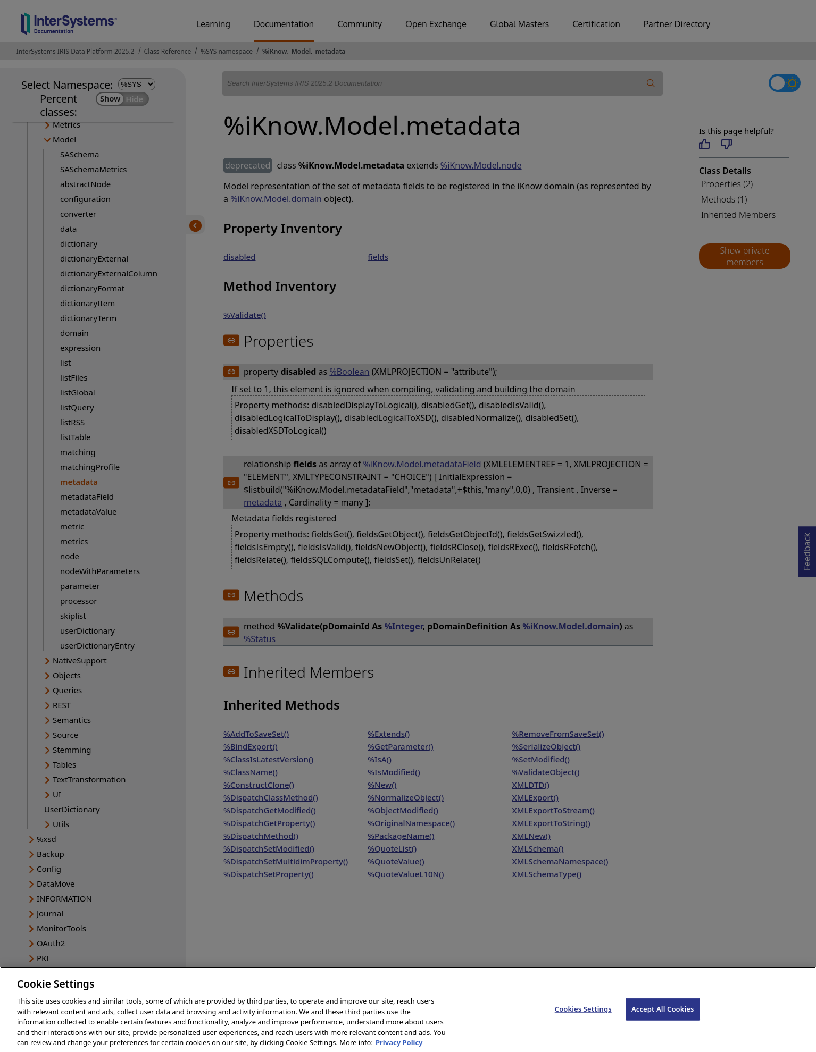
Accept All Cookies (662, 1017)
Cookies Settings (583, 1017)
